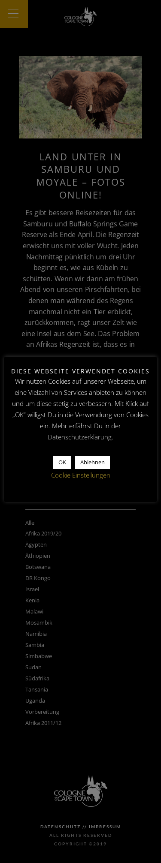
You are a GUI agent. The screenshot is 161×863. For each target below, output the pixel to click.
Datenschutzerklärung (80, 437)
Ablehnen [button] (92, 462)
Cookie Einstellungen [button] (80, 475)
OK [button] (62, 462)
